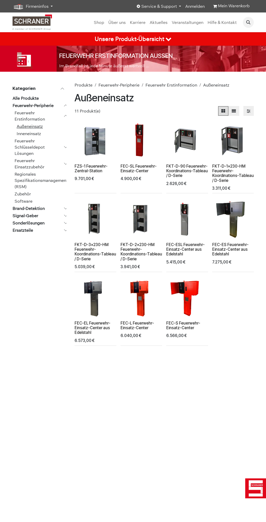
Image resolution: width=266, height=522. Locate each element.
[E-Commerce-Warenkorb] (231, 6)
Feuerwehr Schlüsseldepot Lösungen (30, 147)
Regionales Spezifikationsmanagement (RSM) (41, 180)
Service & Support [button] (157, 6)
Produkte (83, 85)
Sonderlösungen (28, 223)
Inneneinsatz (29, 133)
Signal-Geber (25, 215)
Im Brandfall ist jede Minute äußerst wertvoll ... (104, 65)
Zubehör (23, 193)
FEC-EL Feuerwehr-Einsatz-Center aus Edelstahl (92, 328)
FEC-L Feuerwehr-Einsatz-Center (137, 325)
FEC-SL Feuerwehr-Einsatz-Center (139, 168)
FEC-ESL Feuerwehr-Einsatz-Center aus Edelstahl (185, 249)
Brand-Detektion (28, 208)
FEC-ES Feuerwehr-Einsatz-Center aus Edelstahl (230, 249)
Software (23, 201)
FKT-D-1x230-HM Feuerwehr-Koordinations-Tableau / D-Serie (233, 173)
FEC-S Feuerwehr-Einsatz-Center (183, 325)
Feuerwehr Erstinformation (30, 116)
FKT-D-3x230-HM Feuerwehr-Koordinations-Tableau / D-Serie (95, 251)
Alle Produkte (25, 98)
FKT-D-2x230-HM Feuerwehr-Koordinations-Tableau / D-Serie (141, 251)
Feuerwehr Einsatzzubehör (29, 163)
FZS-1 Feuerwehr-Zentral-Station (91, 168)
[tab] (133, 39)
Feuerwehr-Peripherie (33, 105)
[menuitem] (99, 22)
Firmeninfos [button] (31, 6)
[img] (255, 488)
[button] (248, 22)
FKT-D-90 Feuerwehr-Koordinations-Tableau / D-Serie (187, 171)
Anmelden (195, 6)
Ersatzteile (22, 230)
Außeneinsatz (30, 126)
